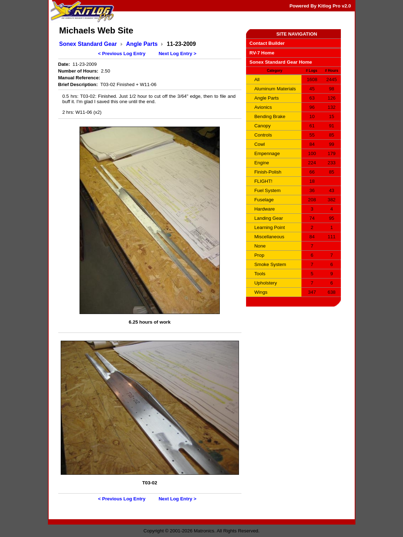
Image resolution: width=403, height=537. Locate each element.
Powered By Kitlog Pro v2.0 (320, 6)
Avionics (263, 107)
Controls (263, 135)
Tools (259, 273)
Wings (260, 292)
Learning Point (269, 227)
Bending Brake (269, 116)
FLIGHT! (263, 181)
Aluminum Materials (275, 88)
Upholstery (265, 283)
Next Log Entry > (177, 53)
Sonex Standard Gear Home (281, 62)
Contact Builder (267, 43)
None (260, 246)
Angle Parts (142, 44)
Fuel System (267, 190)
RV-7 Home (262, 52)
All (257, 79)
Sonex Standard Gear (88, 44)
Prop (259, 255)
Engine (261, 162)
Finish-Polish (267, 172)
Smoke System (270, 264)
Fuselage (264, 199)
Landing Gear (268, 218)
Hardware (264, 209)
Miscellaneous (269, 236)
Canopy (262, 125)
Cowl (259, 144)
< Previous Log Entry (122, 53)
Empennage (267, 153)
